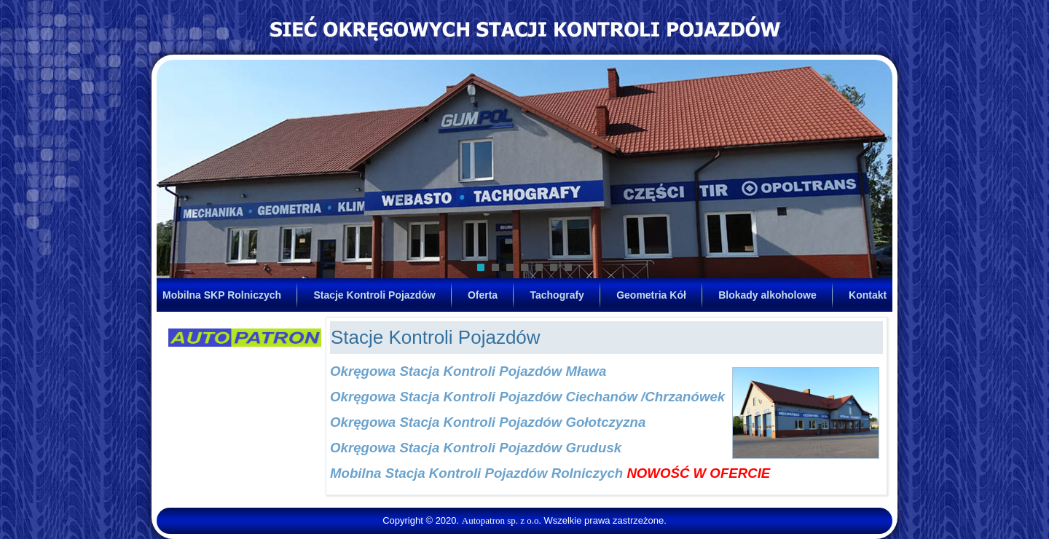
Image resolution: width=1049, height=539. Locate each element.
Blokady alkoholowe (767, 295)
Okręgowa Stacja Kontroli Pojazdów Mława (468, 371)
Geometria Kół (651, 295)
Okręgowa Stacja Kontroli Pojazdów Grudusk (475, 447)
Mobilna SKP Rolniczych (221, 295)
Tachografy (557, 295)
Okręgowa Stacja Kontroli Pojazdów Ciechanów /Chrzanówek (527, 396)
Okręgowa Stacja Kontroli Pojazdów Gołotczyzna (487, 422)
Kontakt (868, 295)
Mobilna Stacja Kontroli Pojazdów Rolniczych (476, 473)
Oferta (483, 295)
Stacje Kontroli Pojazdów (374, 295)
